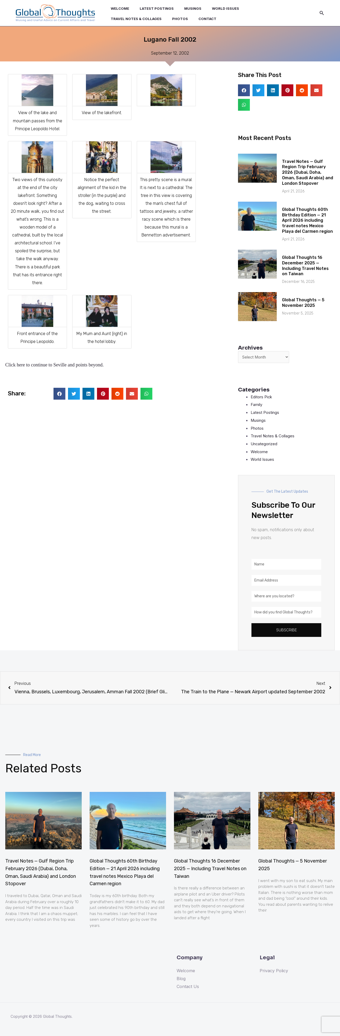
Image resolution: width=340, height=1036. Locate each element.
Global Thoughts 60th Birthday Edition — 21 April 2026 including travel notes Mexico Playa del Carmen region (307, 220)
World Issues (214, 10)
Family (257, 405)
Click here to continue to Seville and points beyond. (54, 364)
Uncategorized (265, 444)
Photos (117, 16)
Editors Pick (262, 397)
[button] (59, 394)
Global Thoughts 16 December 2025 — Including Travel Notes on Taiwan (305, 265)
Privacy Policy (274, 971)
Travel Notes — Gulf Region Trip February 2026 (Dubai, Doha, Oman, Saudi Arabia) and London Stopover (307, 172)
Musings (184, 10)
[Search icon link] (321, 13)
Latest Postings (152, 10)
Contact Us (188, 987)
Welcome (118, 10)
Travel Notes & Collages (260, 10)
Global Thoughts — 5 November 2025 (303, 302)
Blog (181, 979)
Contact (141, 16)
